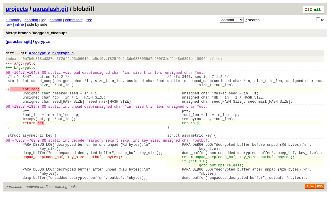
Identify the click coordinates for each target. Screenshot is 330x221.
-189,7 (18, 117)
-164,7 (18, 76)
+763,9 (33, 158)
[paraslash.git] (19, 41)
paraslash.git (50, 9)
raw (9, 24)
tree (89, 20)
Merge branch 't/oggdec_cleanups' (37, 33)
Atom (310, 212)
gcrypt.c (42, 41)
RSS (320, 212)
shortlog (31, 20)
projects (17, 9)
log (43, 20)
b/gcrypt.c (62, 53)
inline (19, 24)
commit (56, 20)
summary (13, 20)
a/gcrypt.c (39, 53)
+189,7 (33, 117)
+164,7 (33, 76)
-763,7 (18, 158)
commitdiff (73, 20)
